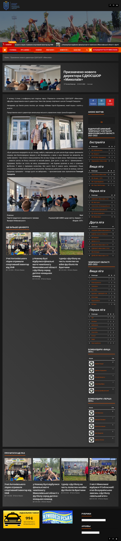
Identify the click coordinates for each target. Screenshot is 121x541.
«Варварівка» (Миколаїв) (99, 161)
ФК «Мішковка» (96, 217)
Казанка (93, 279)
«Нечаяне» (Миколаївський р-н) (101, 230)
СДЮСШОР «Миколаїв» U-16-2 (100, 248)
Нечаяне (94, 321)
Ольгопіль (94, 332)
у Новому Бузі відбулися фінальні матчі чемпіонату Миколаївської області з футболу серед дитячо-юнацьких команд (45, 267)
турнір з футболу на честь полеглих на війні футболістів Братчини (74, 487)
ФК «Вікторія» (95, 202)
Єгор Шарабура (99, 384)
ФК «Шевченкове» (97, 150)
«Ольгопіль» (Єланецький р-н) (100, 206)
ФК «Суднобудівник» (97, 181)
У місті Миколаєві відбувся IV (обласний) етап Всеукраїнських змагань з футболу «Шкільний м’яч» (102, 490)
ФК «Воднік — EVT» (97, 178)
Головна (13, 50)
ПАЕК (93, 339)
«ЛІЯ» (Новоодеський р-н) (99, 209)
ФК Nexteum (95, 237)
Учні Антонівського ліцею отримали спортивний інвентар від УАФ (34, 45)
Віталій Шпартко (100, 377)
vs (102, 122)
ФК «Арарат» (95, 154)
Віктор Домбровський (102, 390)
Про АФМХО (25, 50)
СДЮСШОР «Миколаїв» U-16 (99, 199)
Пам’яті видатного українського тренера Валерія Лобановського (26, 218)
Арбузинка (94, 325)
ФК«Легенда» (95, 252)
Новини (39, 50)
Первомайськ (95, 300)
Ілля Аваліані (99, 413)
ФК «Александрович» (98, 213)
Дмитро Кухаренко (101, 370)
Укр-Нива (94, 290)
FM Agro (93, 304)
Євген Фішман (20, 270)
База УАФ (77, 50)
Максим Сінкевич (100, 419)
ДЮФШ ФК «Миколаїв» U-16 (99, 245)
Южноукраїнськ (96, 282)
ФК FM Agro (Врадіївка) (98, 157)
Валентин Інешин (100, 426)
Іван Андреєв (99, 433)
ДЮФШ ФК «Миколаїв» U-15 (99, 255)
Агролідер (94, 297)
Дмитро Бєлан (99, 440)
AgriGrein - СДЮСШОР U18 (99, 293)
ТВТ (92, 318)
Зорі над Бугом (96, 343)
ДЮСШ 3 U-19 (95, 241)
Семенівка (94, 286)
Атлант (93, 336)
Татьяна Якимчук (70, 84)
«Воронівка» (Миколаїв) (98, 174)
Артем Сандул (99, 363)
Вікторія (94, 328)
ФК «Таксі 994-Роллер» (98, 185)
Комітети (63, 50)
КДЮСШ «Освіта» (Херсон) (99, 234)
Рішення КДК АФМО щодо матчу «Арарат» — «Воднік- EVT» (64, 218)
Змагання (50, 50)
